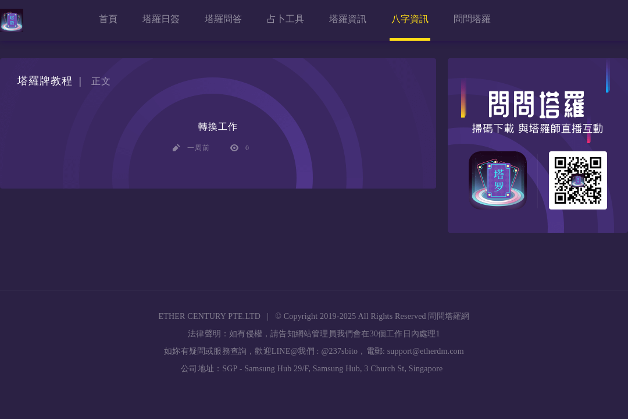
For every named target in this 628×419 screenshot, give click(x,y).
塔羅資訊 (347, 19)
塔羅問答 (223, 19)
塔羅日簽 (161, 19)
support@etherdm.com (425, 351)
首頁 (108, 19)
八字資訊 (410, 19)
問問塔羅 (472, 19)
